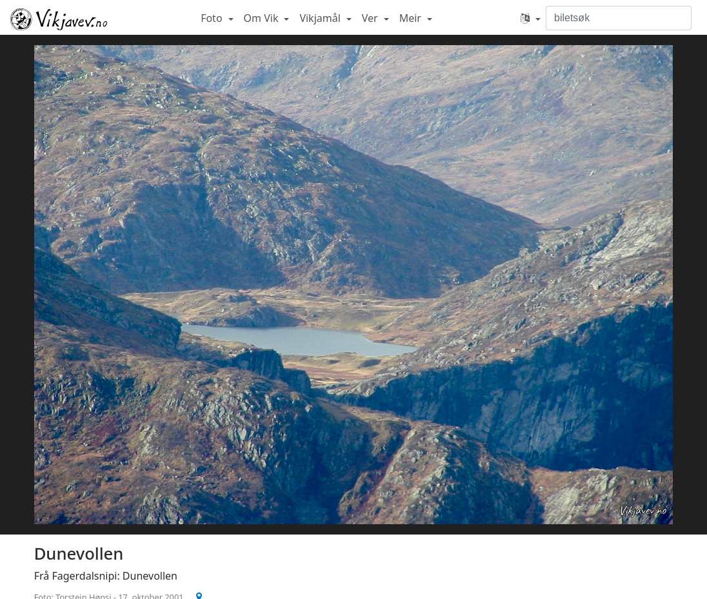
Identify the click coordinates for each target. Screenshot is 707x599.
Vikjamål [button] (321, 18)
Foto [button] (213, 18)
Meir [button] (411, 18)
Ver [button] (371, 18)
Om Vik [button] (262, 18)
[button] (530, 18)
